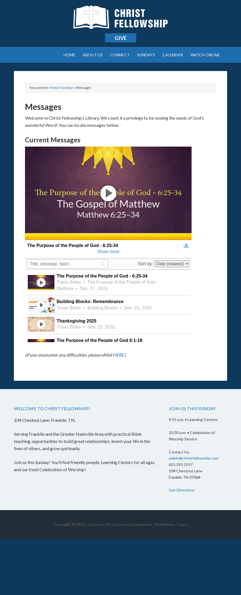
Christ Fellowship (120, 19)
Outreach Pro (100, 524)
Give (121, 38)
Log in (182, 524)
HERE (118, 354)
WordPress (165, 524)
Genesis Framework (135, 524)
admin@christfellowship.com (193, 458)
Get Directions (182, 490)
